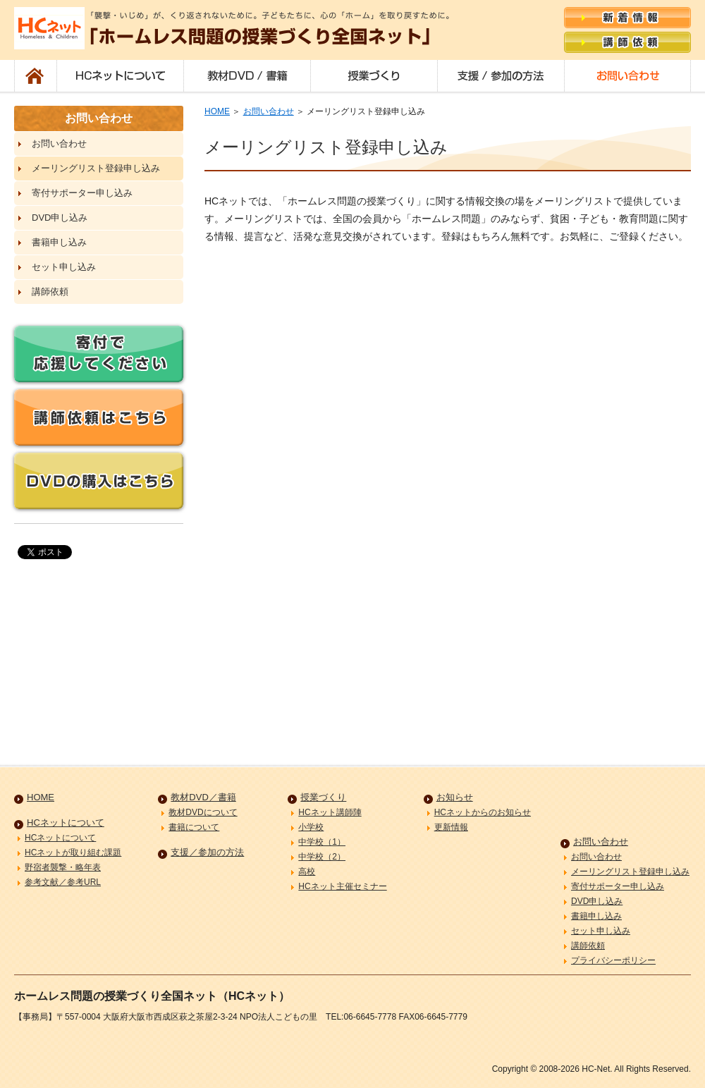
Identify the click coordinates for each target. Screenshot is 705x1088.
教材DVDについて (202, 812)
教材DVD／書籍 (246, 76)
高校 (306, 871)
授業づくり (373, 76)
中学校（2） (321, 857)
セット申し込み (64, 267)
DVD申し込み (59, 217)
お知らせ (454, 797)
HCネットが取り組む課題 (73, 852)
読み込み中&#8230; (447, 485)
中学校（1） (321, 842)
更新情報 (451, 827)
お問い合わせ (627, 76)
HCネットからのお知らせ (482, 812)
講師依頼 (50, 291)
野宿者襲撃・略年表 (63, 867)
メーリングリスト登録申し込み (96, 168)
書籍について (193, 827)
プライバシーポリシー (613, 960)
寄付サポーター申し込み (82, 193)
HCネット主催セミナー (342, 886)
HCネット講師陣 (329, 812)
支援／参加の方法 (500, 76)
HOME (35, 76)
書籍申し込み (59, 242)
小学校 (311, 827)
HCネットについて (119, 76)
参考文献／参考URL (63, 882)
